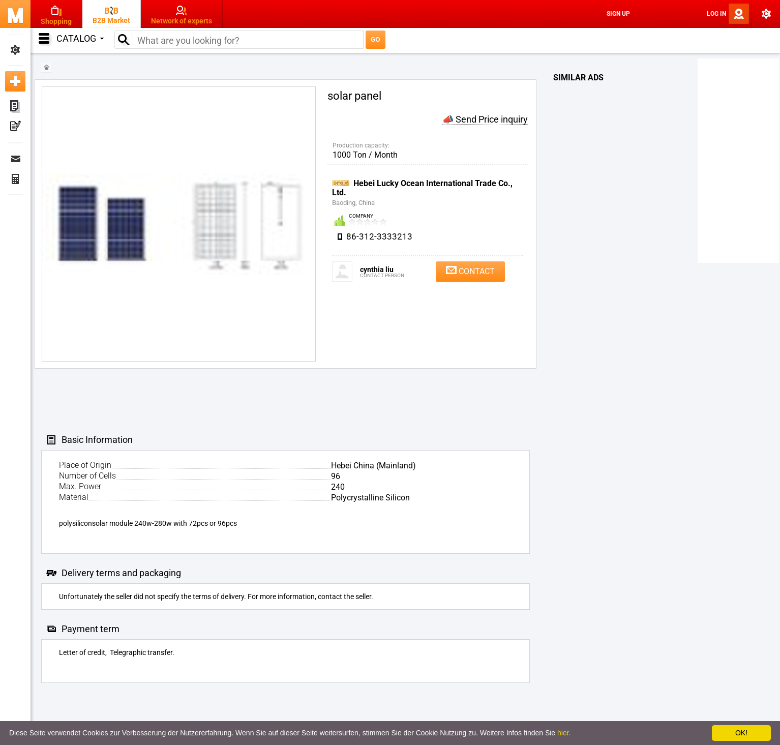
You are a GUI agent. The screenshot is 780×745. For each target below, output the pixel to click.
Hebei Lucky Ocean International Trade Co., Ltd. (422, 187)
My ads (15, 107)
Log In (716, 13)
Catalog (80, 38)
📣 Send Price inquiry (485, 119)
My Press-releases (15, 127)
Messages (15, 158)
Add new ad (15, 81)
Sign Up (618, 13)
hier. (564, 733)
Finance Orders (15, 179)
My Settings (15, 50)
